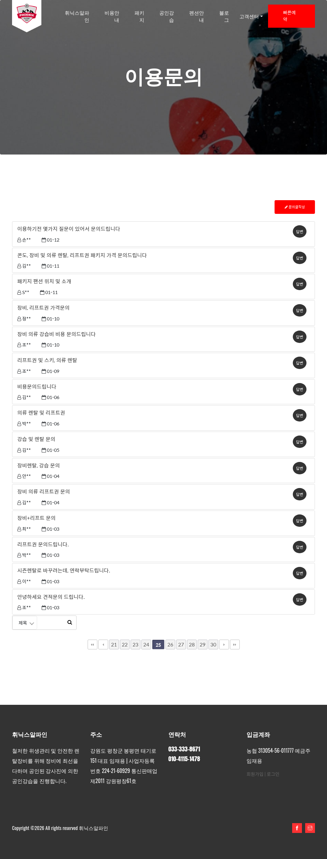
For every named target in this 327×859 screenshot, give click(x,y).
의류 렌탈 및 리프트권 (41, 413)
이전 (103, 644)
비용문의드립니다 (36, 387)
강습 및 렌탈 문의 (36, 439)
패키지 (139, 16)
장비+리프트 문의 (36, 518)
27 (181, 644)
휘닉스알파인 (77, 16)
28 (192, 644)
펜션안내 (196, 16)
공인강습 (166, 16)
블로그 (224, 16)
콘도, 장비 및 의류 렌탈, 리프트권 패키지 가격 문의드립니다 (82, 255)
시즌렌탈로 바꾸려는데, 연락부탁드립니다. (63, 570)
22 (125, 644)
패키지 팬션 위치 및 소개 (44, 281)
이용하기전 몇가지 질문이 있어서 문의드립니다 (68, 229)
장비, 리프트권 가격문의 (43, 308)
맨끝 (235, 644)
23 (135, 644)
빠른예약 (289, 16)
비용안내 (112, 16)
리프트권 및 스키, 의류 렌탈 (47, 360)
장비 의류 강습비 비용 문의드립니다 (56, 334)
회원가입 (255, 774)
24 (146, 644)
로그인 (273, 774)
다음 (224, 644)
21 (114, 644)
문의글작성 (295, 207)
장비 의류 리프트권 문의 (43, 492)
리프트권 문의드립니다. (43, 544)
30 (213, 644)
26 (170, 644)
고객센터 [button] (249, 16)
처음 (92, 644)
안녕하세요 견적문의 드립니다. (51, 597)
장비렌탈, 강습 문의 (38, 465)
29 (203, 644)
